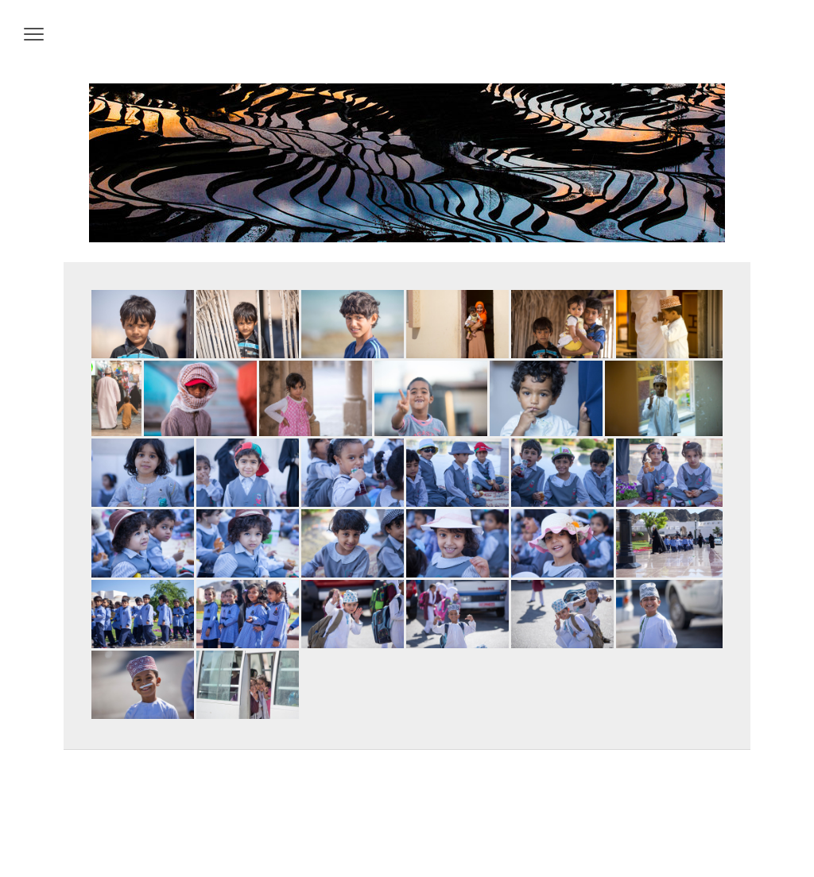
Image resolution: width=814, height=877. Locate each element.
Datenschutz (114, 829)
